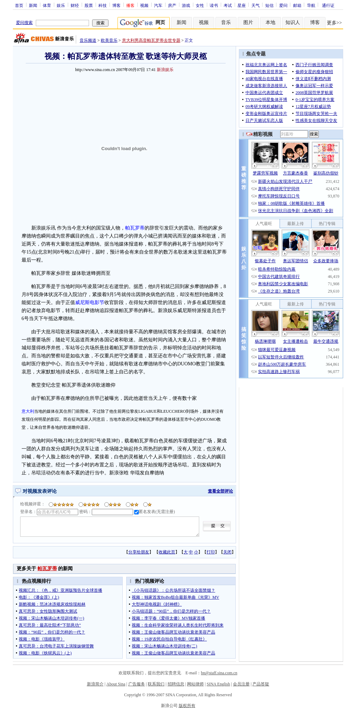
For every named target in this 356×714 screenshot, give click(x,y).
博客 (116, 5)
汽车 (158, 5)
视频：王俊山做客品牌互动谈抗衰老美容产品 (173, 632)
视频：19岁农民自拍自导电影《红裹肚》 (169, 639)
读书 (214, 5)
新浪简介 (95, 684)
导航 (311, 5)
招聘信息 (176, 684)
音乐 (226, 22)
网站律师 (195, 684)
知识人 (292, 22)
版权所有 (187, 705)
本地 (270, 22)
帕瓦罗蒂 (135, 228)
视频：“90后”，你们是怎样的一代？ (52, 632)
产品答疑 (260, 684)
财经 (75, 5)
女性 (200, 5)
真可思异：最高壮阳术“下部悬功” (50, 625)
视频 (144, 5)
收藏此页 (167, 552)
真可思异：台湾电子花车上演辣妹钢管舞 (56, 646)
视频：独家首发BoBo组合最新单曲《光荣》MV (175, 597)
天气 (255, 5)
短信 (269, 5)
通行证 (328, 5)
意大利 (28, 411)
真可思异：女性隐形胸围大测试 (48, 611)
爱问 (283, 5)
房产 (172, 5)
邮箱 (297, 5)
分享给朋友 (138, 552)
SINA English (218, 684)
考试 (228, 5)
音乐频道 (88, 40)
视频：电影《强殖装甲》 (42, 639)
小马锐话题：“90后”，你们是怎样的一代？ (171, 611)
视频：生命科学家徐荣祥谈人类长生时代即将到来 (178, 625)
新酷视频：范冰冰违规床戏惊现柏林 (52, 604)
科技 (102, 5)
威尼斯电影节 (89, 302)
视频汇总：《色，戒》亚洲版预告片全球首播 (60, 590)
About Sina (115, 684)
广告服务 (136, 684)
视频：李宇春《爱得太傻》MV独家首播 (168, 618)
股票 (88, 5)
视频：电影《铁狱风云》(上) (45, 653)
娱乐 (61, 5)
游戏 (186, 5)
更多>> (334, 22)
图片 (248, 22)
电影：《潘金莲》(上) (39, 597)
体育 (47, 5)
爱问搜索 (24, 22)
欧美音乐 (109, 40)
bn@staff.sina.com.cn (219, 672)
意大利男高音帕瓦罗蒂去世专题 (151, 40)
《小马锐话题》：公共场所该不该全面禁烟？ (173, 590)
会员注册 (241, 684)
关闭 (227, 552)
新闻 (33, 5)
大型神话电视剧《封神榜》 (157, 604)
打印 (211, 552)
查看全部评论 (220, 491)
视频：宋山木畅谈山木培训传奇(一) (51, 618)
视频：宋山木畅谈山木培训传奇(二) (164, 646)
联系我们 (156, 684)
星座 (241, 5)
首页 (19, 5)
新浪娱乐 (165, 69)
